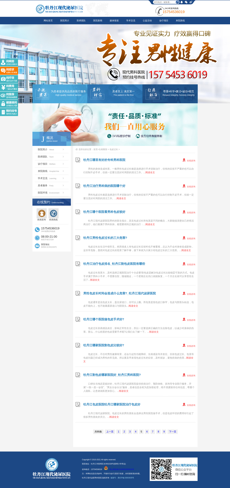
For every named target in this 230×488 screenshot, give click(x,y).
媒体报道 (114, 20)
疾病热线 (53, 214)
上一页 (109, 431)
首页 (95, 149)
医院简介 (64, 20)
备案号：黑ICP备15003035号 (122, 478)
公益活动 (147, 20)
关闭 (15, 56)
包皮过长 (114, 149)
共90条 (98, 431)
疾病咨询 (42, 214)
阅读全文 (150, 172)
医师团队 (81, 20)
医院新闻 (97, 20)
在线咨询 (191, 160)
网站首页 (48, 20)
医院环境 (51, 192)
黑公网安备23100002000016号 (119, 469)
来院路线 (180, 20)
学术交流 (130, 20)
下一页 (172, 431)
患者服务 (51, 185)
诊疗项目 (163, 20)
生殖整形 (103, 149)
